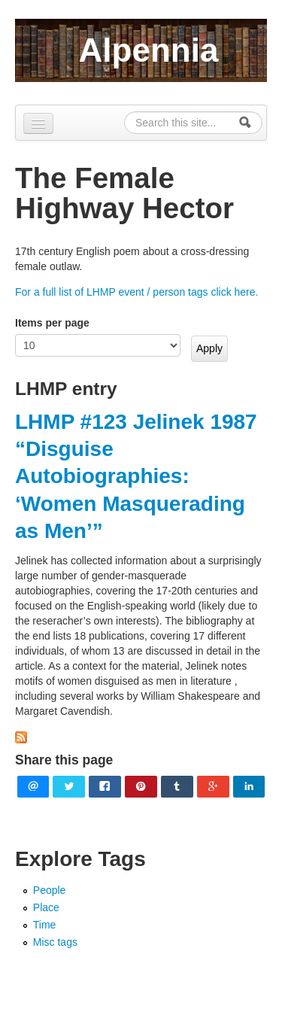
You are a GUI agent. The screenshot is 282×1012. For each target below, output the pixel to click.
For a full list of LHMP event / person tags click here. (136, 292)
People (49, 890)
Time (44, 925)
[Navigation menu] (38, 123)
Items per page (52, 323)
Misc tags (55, 942)
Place (46, 907)
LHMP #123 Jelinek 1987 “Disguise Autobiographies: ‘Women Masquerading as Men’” (136, 476)
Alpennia (149, 50)
